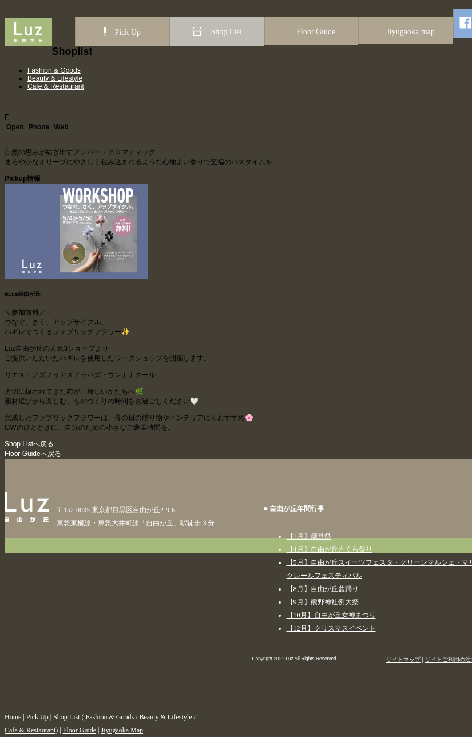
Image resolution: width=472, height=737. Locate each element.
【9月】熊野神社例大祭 (323, 602)
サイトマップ (403, 659)
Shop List (66, 717)
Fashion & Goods (54, 70)
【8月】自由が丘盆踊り (323, 589)
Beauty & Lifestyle (54, 78)
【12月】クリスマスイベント (331, 628)
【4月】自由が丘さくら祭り (329, 549)
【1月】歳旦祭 (309, 536)
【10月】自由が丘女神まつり (331, 615)
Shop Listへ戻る (29, 444)
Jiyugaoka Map (122, 730)
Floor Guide (79, 730)
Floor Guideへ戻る (33, 454)
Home (13, 717)
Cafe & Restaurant (55, 86)
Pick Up (37, 717)
